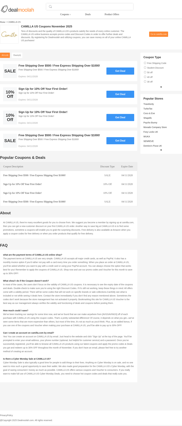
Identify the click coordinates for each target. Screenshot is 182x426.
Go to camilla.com (159, 34)
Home (2, 22)
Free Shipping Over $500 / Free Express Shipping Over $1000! (34, 175)
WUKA (146, 136)
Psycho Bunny (150, 122)
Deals (88, 14)
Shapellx (147, 118)
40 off (148, 77)
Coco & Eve (149, 113)
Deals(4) (17, 55)
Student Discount (154, 68)
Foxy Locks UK (150, 132)
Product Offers (112, 14)
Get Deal (120, 71)
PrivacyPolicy (6, 415)
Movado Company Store (155, 127)
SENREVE (148, 141)
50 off (148, 72)
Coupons (64, 14)
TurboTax (147, 108)
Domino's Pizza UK (152, 146)
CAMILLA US (14, 22)
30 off (148, 81)
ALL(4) (5, 55)
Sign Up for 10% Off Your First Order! (22, 184)
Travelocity (148, 104)
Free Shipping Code (155, 63)
